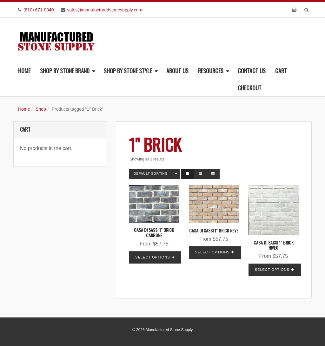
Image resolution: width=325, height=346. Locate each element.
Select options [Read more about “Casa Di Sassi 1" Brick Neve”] (212, 252)
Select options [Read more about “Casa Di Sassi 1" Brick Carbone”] (152, 257)
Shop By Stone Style (131, 71)
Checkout (250, 88)
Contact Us (252, 71)
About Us (177, 71)
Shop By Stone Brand (67, 71)
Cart (281, 71)
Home (24, 71)
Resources (213, 71)
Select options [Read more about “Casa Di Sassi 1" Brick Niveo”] (272, 269)
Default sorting (151, 173)
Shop (41, 109)
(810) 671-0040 (38, 9)
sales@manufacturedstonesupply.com (105, 9)
